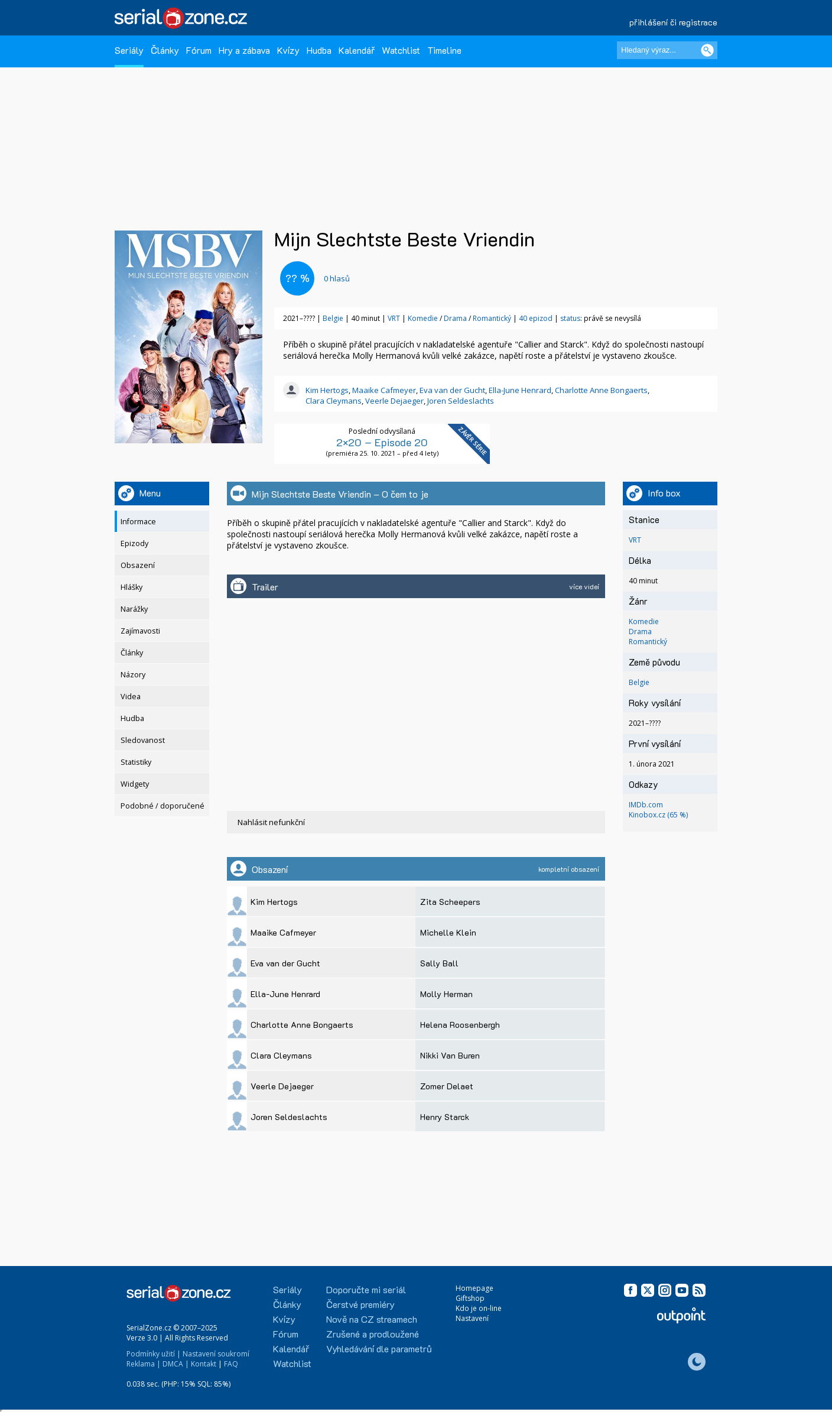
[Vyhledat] (707, 50)
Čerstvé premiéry (360, 1304)
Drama (455, 318)
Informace (138, 522)
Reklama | (143, 1364)
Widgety (135, 784)
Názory (133, 675)
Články (165, 50)
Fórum (199, 50)
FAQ (231, 1364)
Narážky (134, 609)
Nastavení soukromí (216, 1354)
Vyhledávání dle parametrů (379, 1348)
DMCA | (175, 1364)
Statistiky (136, 762)
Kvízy (288, 50)
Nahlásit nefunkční (271, 822)
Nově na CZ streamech (371, 1319)
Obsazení (138, 565)
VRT (394, 318)
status (570, 318)
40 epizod (535, 318)
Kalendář (357, 50)
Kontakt (203, 1364)
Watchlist (401, 50)
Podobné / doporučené (162, 806)
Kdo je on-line (479, 1308)
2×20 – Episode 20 (382, 442)
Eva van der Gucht (452, 390)
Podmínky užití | (153, 1354)
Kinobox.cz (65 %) (658, 815)
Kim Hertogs (327, 390)
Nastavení (472, 1318)
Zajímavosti (140, 631)
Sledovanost (143, 740)
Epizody (134, 543)
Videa (131, 697)
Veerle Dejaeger (394, 400)
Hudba (319, 50)
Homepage (474, 1288)
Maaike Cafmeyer (384, 390)
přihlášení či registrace (673, 22)
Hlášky (131, 587)
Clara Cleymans (334, 400)
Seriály (129, 50)
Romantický (492, 318)
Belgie (333, 318)
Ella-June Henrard (520, 390)
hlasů (337, 278)
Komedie (423, 318)
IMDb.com (646, 805)
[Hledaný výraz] (667, 50)
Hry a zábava (244, 50)
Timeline (444, 50)
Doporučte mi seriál (366, 1289)
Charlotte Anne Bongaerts (601, 390)
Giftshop (470, 1298)
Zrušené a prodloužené (372, 1333)
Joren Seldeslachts (460, 400)
